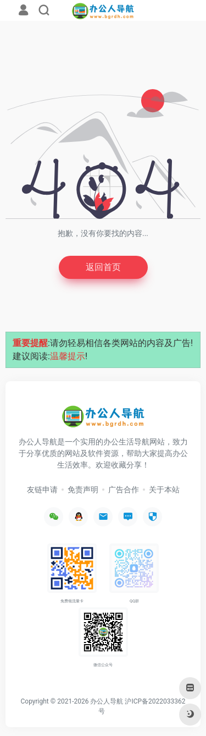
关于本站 (164, 489)
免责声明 (83, 489)
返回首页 (103, 267)
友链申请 (42, 489)
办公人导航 (106, 701)
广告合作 (123, 489)
